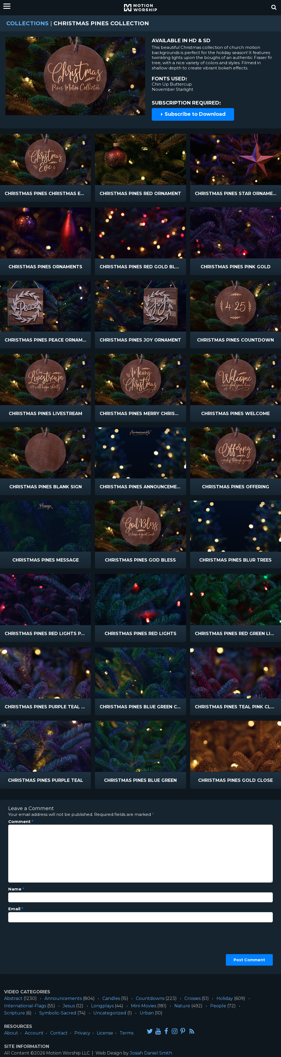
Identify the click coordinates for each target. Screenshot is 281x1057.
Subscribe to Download (193, 114)
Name (16, 889)
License (105, 1033)
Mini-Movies (143, 1005)
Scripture (14, 1013)
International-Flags (25, 1005)
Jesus (69, 1005)
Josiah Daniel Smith (151, 1053)
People (218, 1005)
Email (15, 908)
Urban (147, 1013)
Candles (111, 998)
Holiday (225, 998)
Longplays (102, 1005)
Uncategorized (109, 1013)
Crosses (192, 998)
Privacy (82, 1033)
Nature (182, 1005)
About (11, 1033)
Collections (27, 23)
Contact (59, 1033)
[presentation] (30, 946)
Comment (20, 821)
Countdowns (150, 998)
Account (34, 1033)
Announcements (63, 998)
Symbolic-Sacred (57, 1013)
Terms (126, 1033)
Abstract (13, 998)
